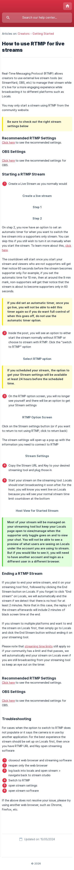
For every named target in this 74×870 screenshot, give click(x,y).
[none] (67, 6)
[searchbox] (37, 17)
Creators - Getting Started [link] (36, 33)
